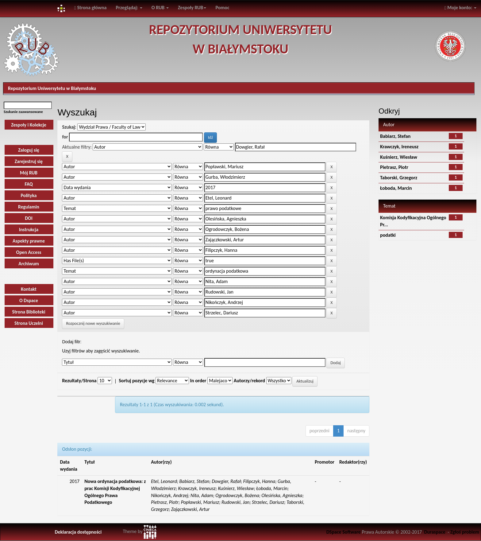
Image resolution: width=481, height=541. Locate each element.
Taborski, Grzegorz (398, 178)
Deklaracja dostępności (78, 532)
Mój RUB (28, 173)
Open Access (28, 252)
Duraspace (434, 532)
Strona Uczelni (28, 323)
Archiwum (28, 264)
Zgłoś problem (464, 532)
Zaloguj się (28, 150)
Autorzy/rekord (249, 380)
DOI (29, 218)
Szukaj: (69, 127)
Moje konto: (460, 7)
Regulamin (28, 207)
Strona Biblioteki (28, 312)
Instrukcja (29, 229)
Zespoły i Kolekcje (28, 125)
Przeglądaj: (129, 7)
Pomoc (222, 7)
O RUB (160, 7)
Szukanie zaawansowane (23, 111)
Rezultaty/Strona (79, 380)
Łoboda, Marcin (396, 188)
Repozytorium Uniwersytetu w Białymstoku (52, 88)
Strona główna (90, 7)
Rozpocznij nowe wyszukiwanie (93, 323)
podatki (388, 235)
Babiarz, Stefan (395, 136)
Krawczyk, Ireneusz (399, 147)
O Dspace (28, 300)
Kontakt (29, 289)
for (65, 137)
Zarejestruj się (29, 161)
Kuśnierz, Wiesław (398, 157)
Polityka (29, 195)
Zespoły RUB (192, 7)
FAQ (29, 184)
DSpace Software (343, 532)
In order (198, 380)
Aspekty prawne (29, 241)
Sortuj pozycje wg (136, 380)
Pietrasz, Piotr (394, 167)
